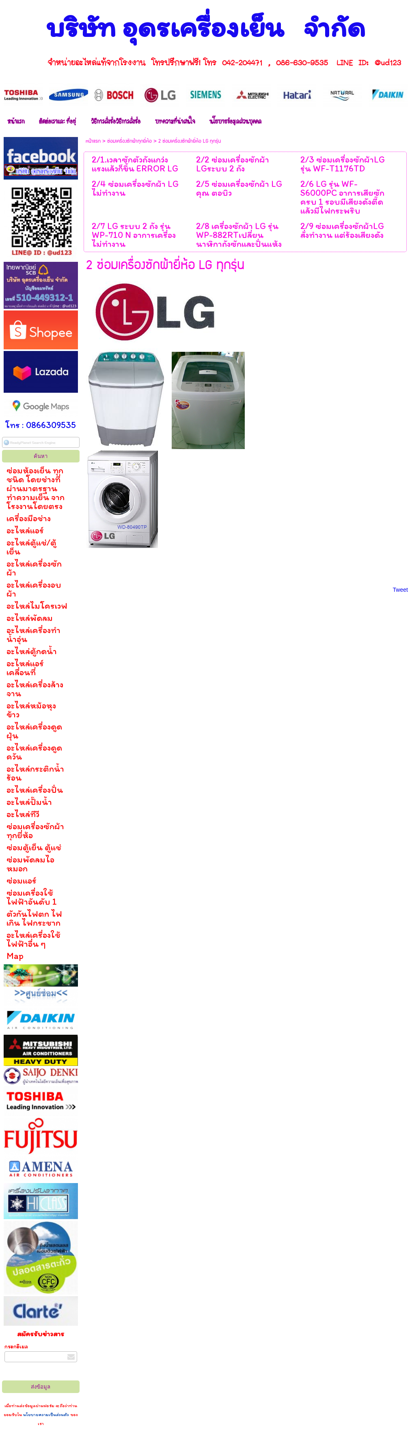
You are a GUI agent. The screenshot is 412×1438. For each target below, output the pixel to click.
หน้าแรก (93, 141)
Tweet (400, 589)
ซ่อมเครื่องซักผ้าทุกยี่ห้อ (129, 141)
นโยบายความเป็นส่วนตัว (46, 1414)
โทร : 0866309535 (40, 424)
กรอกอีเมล (16, 1346)
